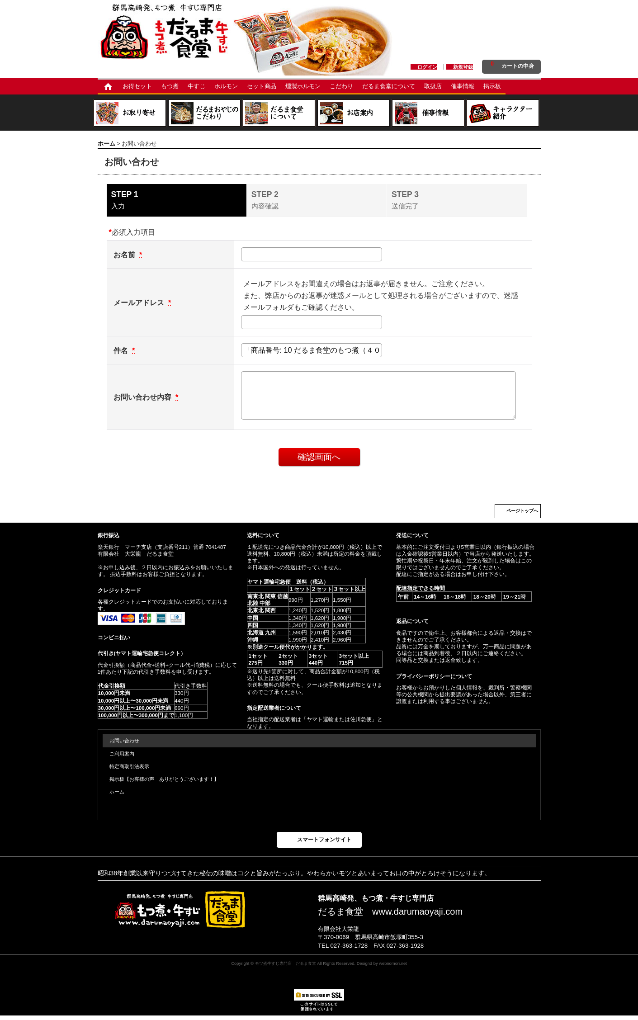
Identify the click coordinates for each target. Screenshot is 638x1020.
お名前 (125, 254)
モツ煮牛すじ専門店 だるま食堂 (285, 963)
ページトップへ (522, 510)
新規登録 (463, 67)
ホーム (116, 791)
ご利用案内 (121, 753)
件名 (121, 350)
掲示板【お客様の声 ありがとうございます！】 (164, 779)
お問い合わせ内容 (143, 397)
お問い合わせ (124, 740)
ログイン (427, 67)
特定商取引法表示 (129, 766)
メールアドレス (139, 302)
